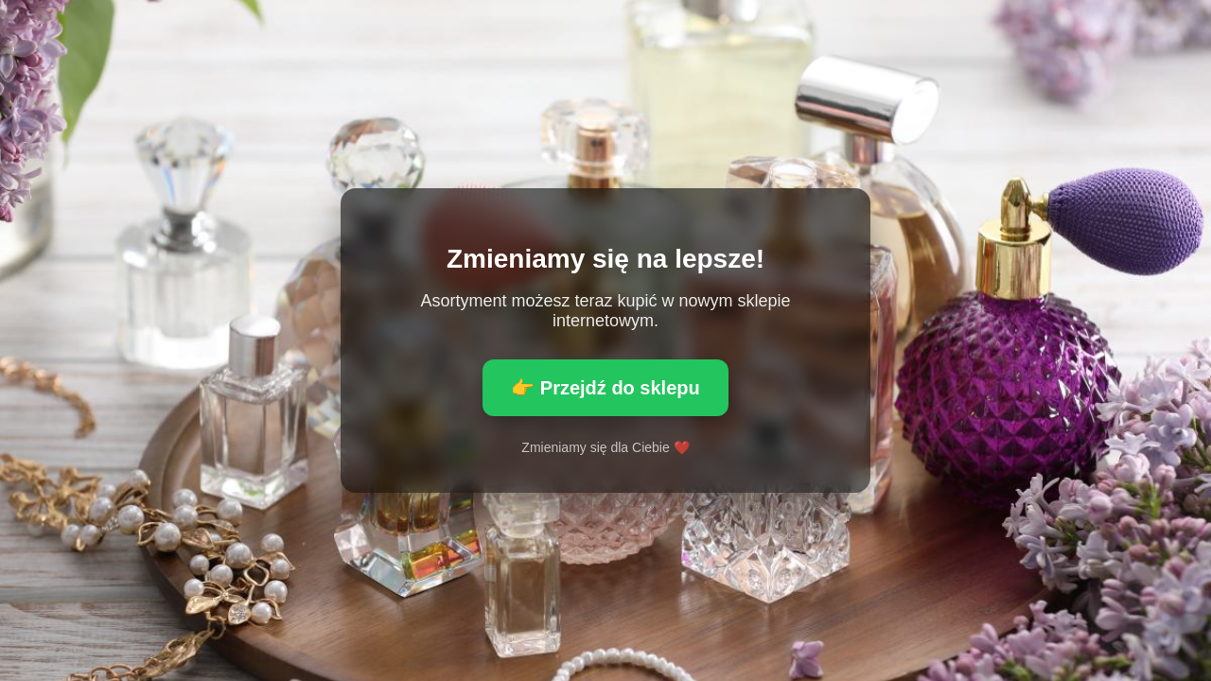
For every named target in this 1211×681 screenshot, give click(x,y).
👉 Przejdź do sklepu (605, 387)
